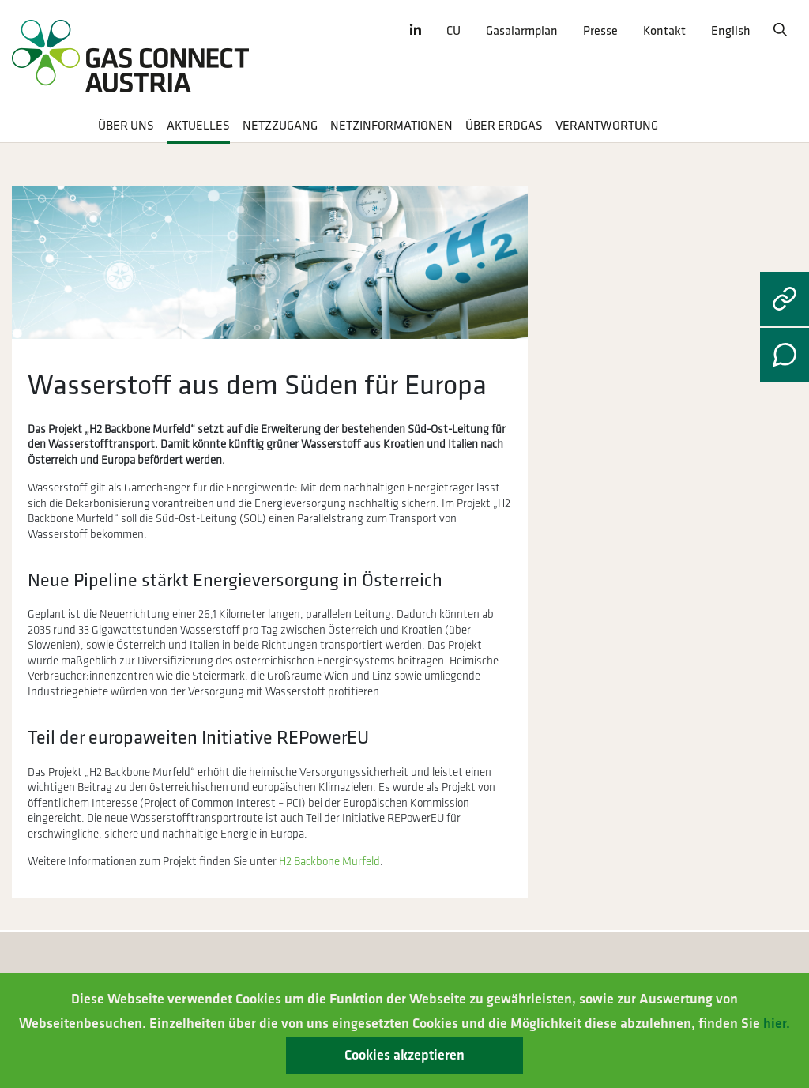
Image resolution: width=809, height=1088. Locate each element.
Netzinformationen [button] (391, 126)
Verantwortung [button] (606, 126)
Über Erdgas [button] (504, 126)
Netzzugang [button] (280, 126)
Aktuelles (198, 126)
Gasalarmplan (522, 31)
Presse (600, 31)
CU (453, 31)
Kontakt (664, 31)
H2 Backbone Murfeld (329, 861)
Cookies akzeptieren (404, 1055)
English (731, 31)
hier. (776, 1023)
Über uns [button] (126, 126)
